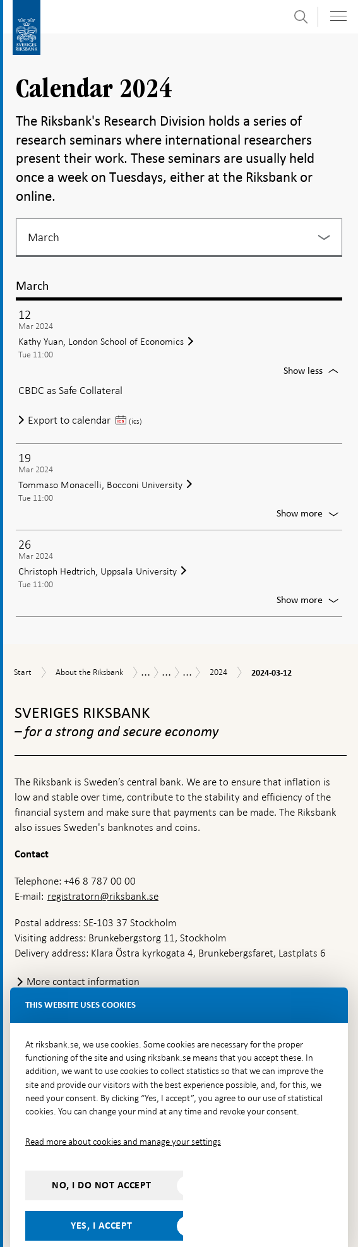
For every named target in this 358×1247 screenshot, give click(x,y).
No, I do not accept (102, 1158)
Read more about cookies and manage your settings (123, 1114)
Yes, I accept (102, 1198)
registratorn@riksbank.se (102, 869)
